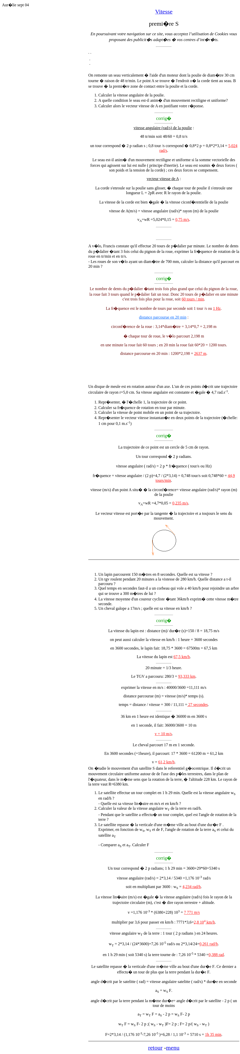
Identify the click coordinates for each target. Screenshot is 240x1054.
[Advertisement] (45, 107)
